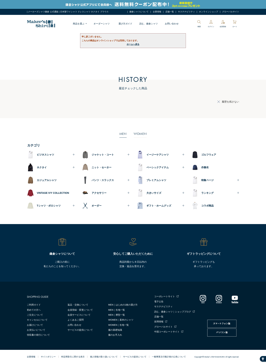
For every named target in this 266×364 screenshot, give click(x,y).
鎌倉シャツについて (139, 11)
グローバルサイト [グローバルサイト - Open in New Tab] (230, 11)
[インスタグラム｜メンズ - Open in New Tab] (202, 299)
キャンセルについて (37, 319)
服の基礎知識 (115, 330)
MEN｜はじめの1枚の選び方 (123, 304)
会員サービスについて (79, 315)
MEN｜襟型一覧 (116, 315)
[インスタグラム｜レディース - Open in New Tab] (218, 299)
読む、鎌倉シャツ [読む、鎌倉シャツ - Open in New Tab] (148, 23)
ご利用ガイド (34, 304)
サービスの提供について (80, 330)
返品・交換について (78, 304)
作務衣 (205, 167)
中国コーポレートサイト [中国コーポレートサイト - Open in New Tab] (167, 331)
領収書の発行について (38, 335)
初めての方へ (34, 310)
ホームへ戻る (133, 44)
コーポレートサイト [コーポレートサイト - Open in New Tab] (164, 296)
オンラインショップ (208, 11)
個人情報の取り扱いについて (104, 356)
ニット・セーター (101, 167)
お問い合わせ (172, 23)
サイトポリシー (48, 356)
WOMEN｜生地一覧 (118, 325)
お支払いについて (36, 330)
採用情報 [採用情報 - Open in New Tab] (158, 321)
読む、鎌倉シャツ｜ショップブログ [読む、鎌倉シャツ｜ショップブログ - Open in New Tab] (172, 311)
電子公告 (158, 301)
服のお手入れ (115, 335)
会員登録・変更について (80, 310)
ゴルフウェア (208, 154)
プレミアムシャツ (156, 180)
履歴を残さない (230, 101)
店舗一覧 (169, 11)
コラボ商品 (207, 205)
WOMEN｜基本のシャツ (120, 319)
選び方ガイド (125, 23)
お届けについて (35, 325)
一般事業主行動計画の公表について (169, 356)
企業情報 (157, 11)
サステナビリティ (186, 11)
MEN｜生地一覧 (116, 310)
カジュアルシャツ (47, 180)
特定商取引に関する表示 (73, 356)
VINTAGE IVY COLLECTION (53, 192)
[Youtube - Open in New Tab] (234, 299)
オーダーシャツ (102, 23)
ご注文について (35, 315)
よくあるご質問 (76, 319)
